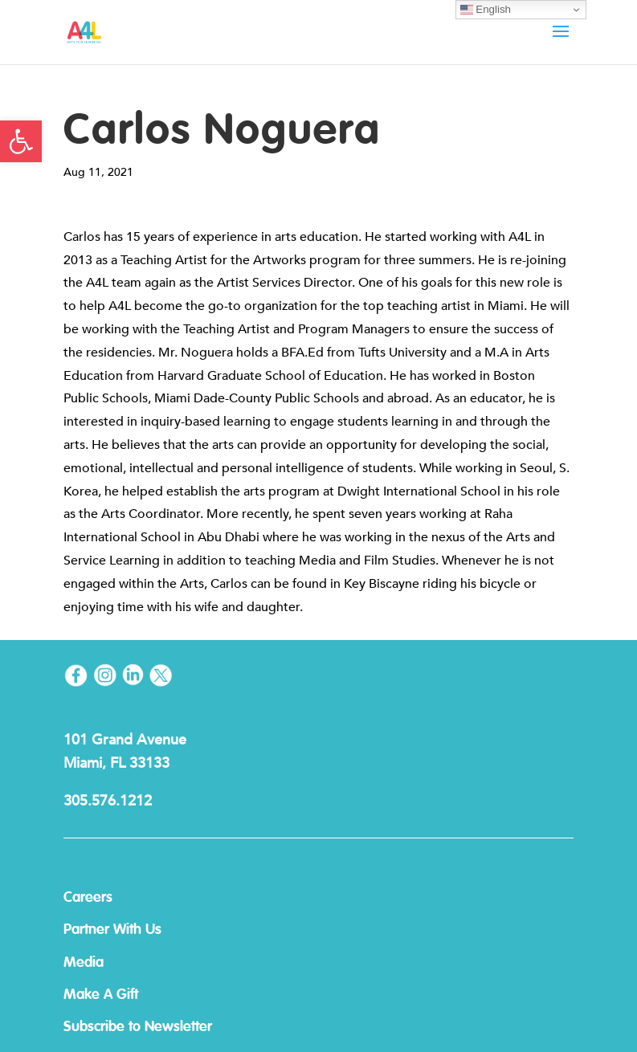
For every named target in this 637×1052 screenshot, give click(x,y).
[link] (21, 141)
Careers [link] (87, 898)
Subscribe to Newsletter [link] (137, 1027)
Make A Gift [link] (100, 995)
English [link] (485, 9)
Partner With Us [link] (112, 930)
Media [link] (83, 963)
